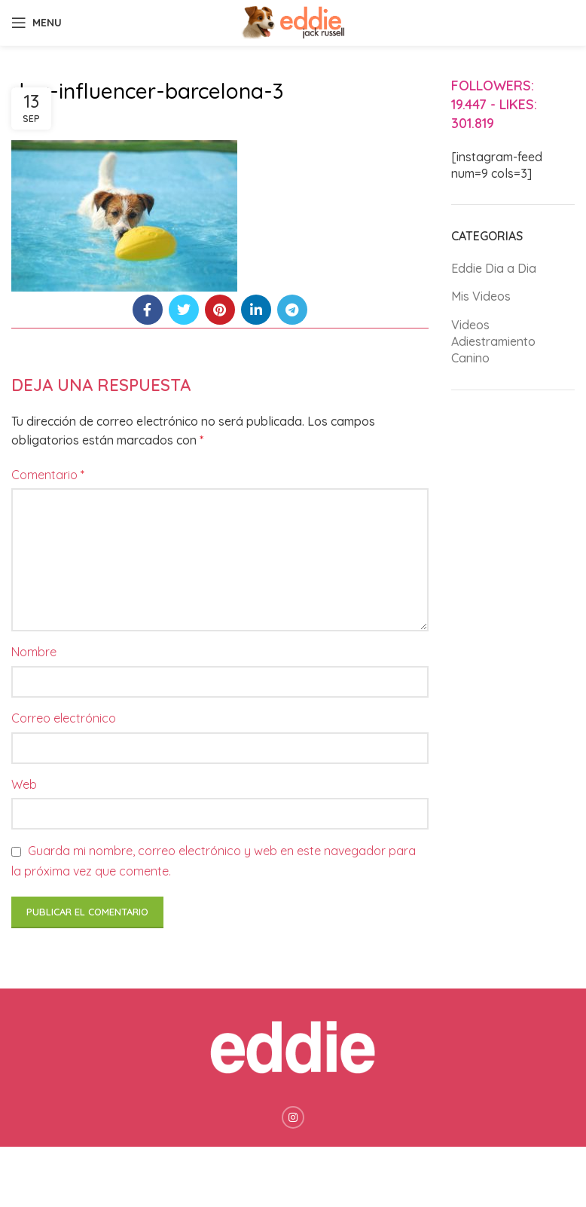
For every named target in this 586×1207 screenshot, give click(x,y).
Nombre (33, 651)
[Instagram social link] (293, 1117)
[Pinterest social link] (220, 310)
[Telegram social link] (292, 310)
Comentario (47, 474)
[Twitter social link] (184, 310)
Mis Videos (481, 296)
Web (24, 784)
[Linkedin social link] (256, 310)
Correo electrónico (63, 718)
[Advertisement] (513, 639)
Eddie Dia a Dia (493, 268)
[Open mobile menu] (36, 23)
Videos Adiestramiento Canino (493, 341)
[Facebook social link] (148, 310)
